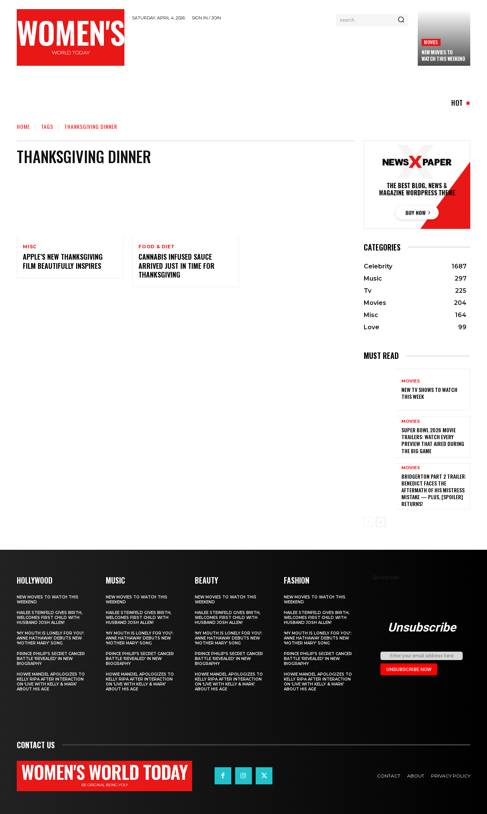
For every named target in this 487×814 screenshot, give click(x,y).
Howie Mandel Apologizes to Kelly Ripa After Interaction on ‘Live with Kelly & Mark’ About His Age (51, 682)
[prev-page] (368, 522)
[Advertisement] (271, 46)
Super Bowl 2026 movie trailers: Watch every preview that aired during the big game (432, 440)
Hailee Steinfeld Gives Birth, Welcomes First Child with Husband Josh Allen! (49, 617)
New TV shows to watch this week (429, 393)
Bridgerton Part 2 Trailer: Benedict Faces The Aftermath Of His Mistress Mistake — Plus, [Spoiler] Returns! (433, 490)
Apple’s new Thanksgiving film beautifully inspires (63, 261)
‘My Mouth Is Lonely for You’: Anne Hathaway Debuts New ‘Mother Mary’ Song (50, 638)
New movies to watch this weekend (443, 55)
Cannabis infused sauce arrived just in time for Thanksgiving (176, 266)
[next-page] (380, 522)
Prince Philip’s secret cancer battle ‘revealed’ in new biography (51, 658)
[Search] (401, 20)
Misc (30, 246)
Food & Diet (156, 246)
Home (23, 126)
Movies (431, 42)
